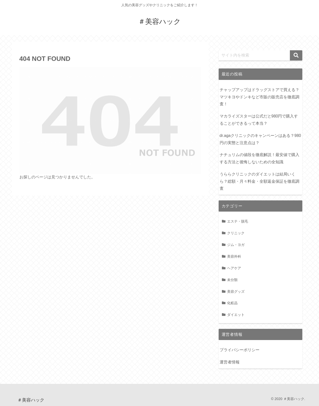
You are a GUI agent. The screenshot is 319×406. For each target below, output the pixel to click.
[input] (260, 55)
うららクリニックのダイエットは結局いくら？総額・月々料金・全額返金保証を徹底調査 (259, 181)
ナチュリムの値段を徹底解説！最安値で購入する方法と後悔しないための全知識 (259, 158)
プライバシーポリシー (239, 350)
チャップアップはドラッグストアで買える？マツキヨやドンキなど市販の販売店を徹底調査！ (259, 97)
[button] (296, 55)
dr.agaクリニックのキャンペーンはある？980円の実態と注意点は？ (260, 139)
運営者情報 (230, 362)
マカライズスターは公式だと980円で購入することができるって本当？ (259, 119)
